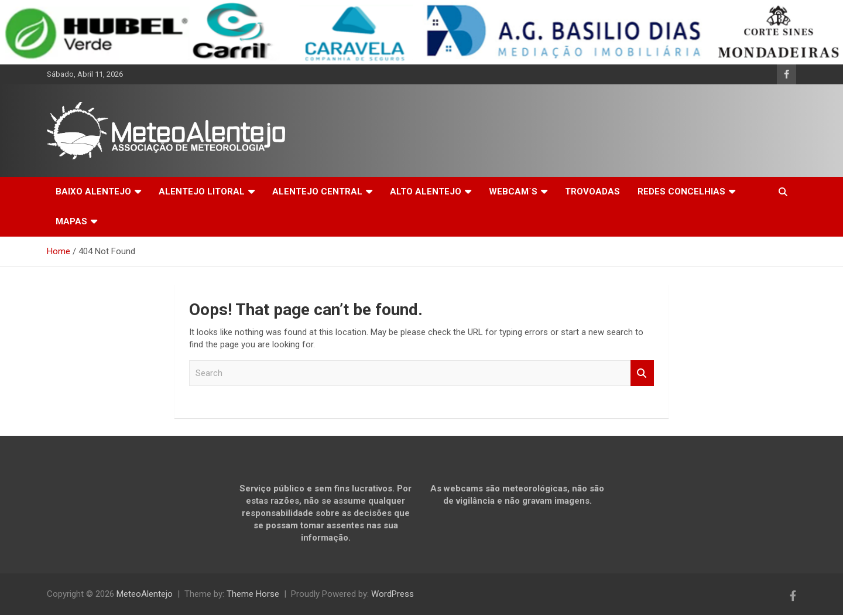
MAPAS (71, 221)
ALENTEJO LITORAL (202, 191)
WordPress (392, 594)
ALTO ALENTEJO (425, 191)
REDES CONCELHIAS (681, 191)
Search (642, 373)
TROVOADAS (592, 191)
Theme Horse (253, 594)
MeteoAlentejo (144, 594)
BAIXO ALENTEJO (93, 191)
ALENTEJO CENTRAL (317, 191)
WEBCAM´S (513, 191)
